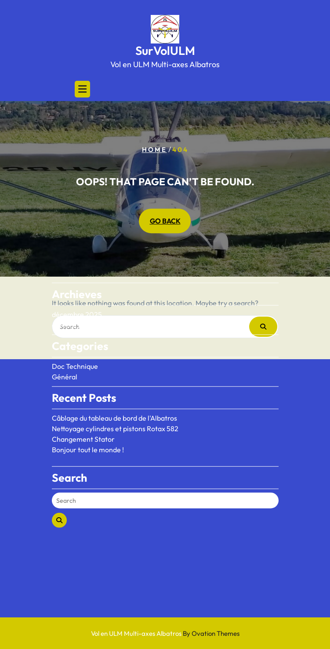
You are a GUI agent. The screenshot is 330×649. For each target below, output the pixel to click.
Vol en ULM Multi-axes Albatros (165, 633)
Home (154, 149)
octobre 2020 (73, 296)
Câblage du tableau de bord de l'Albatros (114, 390)
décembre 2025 (77, 286)
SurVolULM (165, 50)
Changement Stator (83, 411)
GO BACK (165, 221)
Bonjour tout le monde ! (88, 421)
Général (64, 348)
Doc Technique (75, 338)
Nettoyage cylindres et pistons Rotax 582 (115, 400)
